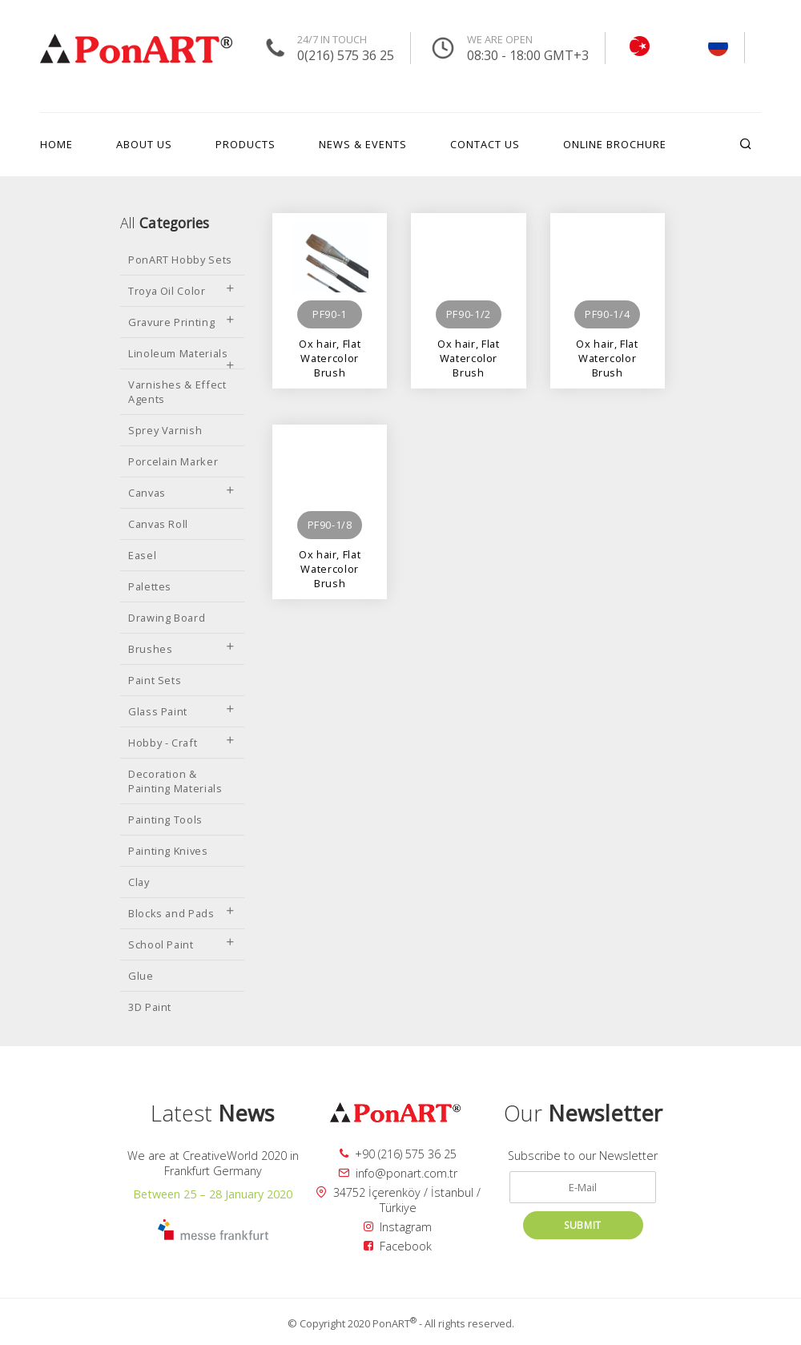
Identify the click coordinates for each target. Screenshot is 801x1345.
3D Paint (149, 1007)
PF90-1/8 (330, 524)
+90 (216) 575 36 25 (398, 1154)
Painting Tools (165, 819)
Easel (142, 555)
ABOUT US (144, 144)
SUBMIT (583, 1225)
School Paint (182, 944)
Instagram (398, 1226)
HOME (56, 144)
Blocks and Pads (182, 913)
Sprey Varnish (165, 430)
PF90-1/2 (468, 314)
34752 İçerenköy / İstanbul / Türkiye (398, 1200)
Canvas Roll (158, 524)
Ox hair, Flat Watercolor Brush (329, 350)
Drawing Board (166, 617)
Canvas (182, 492)
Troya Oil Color (182, 291)
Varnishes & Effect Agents (177, 391)
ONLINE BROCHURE (614, 144)
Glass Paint (182, 711)
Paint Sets (154, 680)
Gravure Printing (182, 322)
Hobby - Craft (182, 742)
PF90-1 (329, 314)
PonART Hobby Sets (180, 259)
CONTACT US (485, 144)
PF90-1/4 (607, 314)
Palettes (149, 586)
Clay (139, 882)
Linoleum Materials (182, 357)
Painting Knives (168, 851)
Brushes (182, 649)
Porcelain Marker (173, 461)
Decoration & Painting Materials (175, 781)
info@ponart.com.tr (397, 1173)
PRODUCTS (245, 144)
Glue (141, 975)
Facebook (398, 1246)
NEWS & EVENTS (363, 144)
